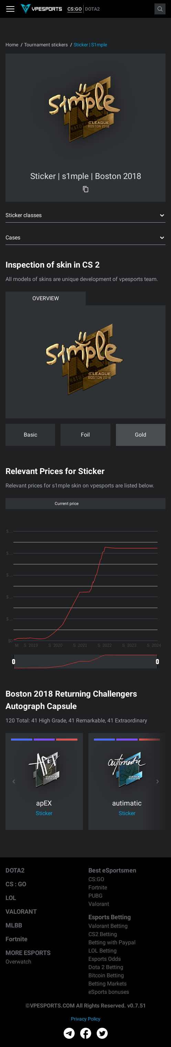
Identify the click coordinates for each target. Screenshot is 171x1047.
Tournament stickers (46, 44)
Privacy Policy (85, 1019)
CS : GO (16, 884)
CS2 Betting (102, 934)
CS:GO (74, 9)
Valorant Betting (108, 926)
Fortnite (17, 939)
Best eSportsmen (112, 870)
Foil (85, 434)
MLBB (14, 925)
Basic (30, 434)
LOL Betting (102, 950)
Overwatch (18, 961)
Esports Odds (104, 959)
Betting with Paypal (112, 942)
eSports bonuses (108, 992)
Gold (140, 434)
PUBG (95, 895)
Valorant (98, 904)
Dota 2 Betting (105, 967)
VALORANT (21, 911)
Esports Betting (109, 917)
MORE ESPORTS (28, 952)
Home (12, 44)
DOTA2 (92, 9)
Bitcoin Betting (106, 975)
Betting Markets (107, 983)
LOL (11, 897)
